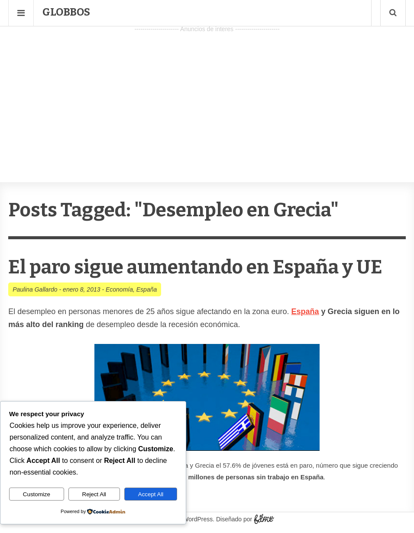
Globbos (66, 12)
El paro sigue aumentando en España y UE (195, 267)
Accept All (151, 494)
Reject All (94, 494)
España (146, 289)
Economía (119, 289)
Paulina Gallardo (35, 289)
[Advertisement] (207, 95)
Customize (36, 494)
